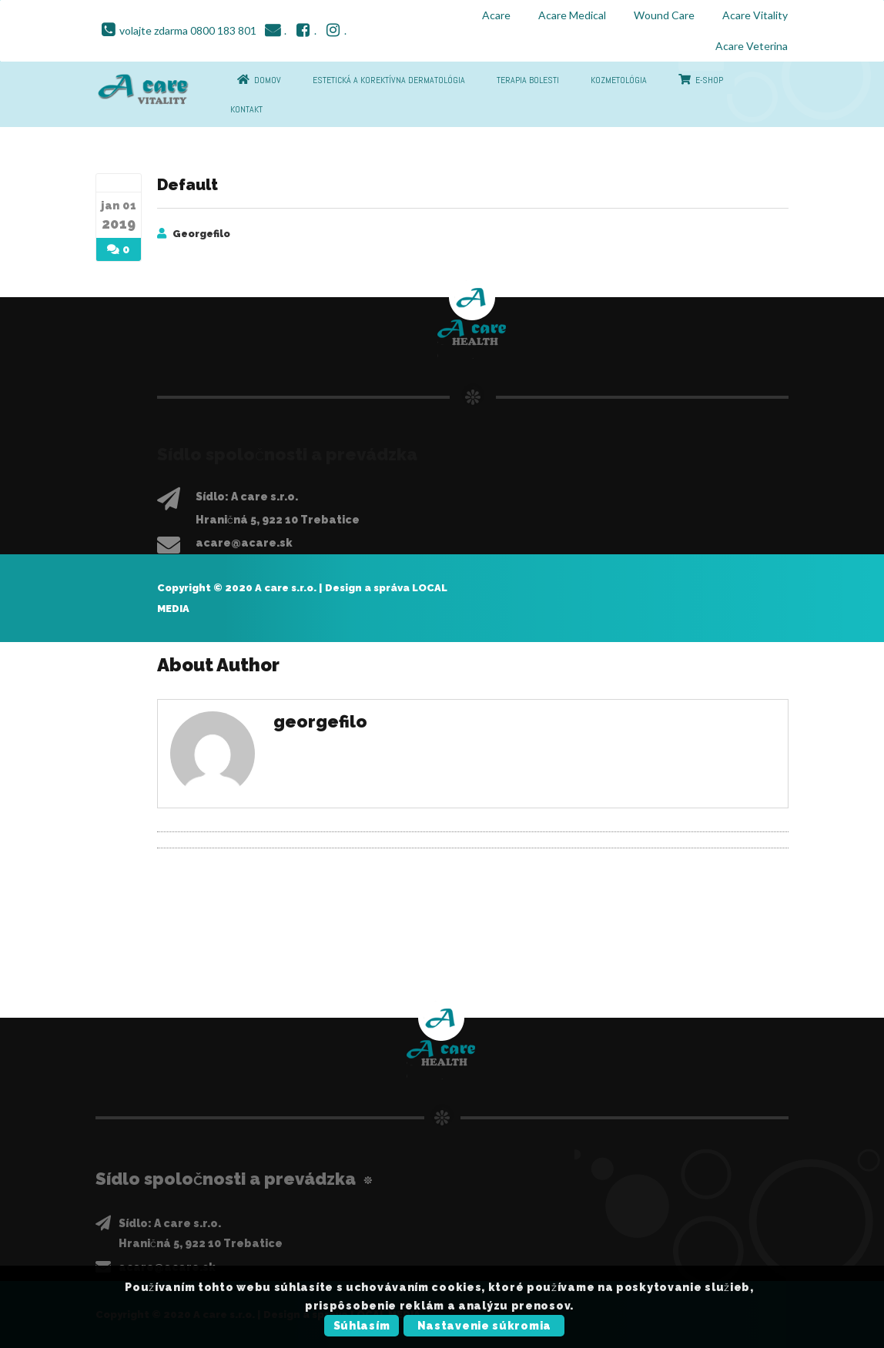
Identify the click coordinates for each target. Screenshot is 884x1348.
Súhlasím (361, 1326)
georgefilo (201, 233)
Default (187, 185)
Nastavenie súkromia (484, 1326)
